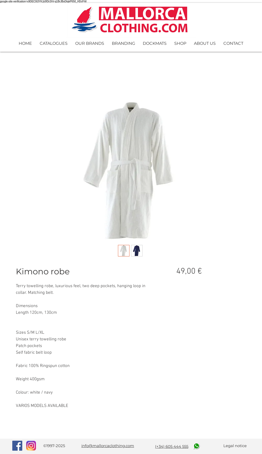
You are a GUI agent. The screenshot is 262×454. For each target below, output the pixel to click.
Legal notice (235, 445)
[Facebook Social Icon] (17, 446)
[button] (53, 43)
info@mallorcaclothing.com (107, 445)
